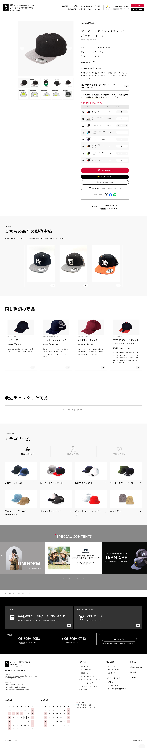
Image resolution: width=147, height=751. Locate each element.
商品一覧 (11, 593)
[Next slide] (69, 48)
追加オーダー (137, 9)
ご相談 (137, 6)
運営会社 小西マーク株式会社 (15, 671)
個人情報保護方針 (137, 740)
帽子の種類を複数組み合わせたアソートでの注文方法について (105, 86)
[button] (23, 83)
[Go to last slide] (22, 48)
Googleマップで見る (31, 676)
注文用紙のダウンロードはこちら (73, 642)
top (6, 593)
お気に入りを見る (107, 7)
